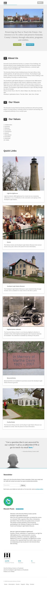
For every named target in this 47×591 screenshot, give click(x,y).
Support (23, 584)
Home (5, 584)
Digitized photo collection (14, 329)
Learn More (17, 44)
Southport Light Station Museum (16, 286)
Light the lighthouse (12, 193)
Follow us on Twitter (9, 571)
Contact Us (30, 44)
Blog (27, 584)
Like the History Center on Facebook (13, 568)
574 (23, 562)
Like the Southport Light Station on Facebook (16, 570)
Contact (32, 584)
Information (11, 584)
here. (31, 447)
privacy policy (39, 489)
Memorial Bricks (11, 378)
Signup (23, 485)
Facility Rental (11, 422)
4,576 (10, 562)
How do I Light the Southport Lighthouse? (21, 531)
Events (9, 242)
